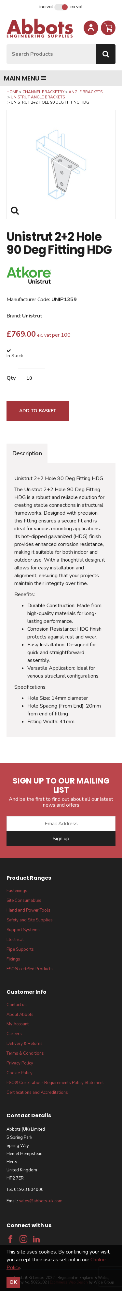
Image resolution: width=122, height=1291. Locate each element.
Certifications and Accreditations (37, 1092)
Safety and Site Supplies (30, 920)
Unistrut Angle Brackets (38, 97)
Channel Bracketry (43, 92)
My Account (18, 1024)
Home (12, 92)
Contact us (17, 1005)
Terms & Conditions (25, 1053)
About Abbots (20, 1015)
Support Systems (23, 930)
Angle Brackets (85, 92)
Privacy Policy (20, 1063)
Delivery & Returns (25, 1044)
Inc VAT (46, 7)
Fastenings (17, 891)
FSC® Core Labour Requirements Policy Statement (55, 1083)
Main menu (25, 78)
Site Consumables (24, 900)
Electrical (15, 940)
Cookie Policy (20, 1073)
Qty (11, 378)
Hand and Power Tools (28, 910)
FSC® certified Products (30, 969)
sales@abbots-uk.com (40, 1201)
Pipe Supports (20, 949)
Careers (14, 1034)
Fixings (13, 959)
